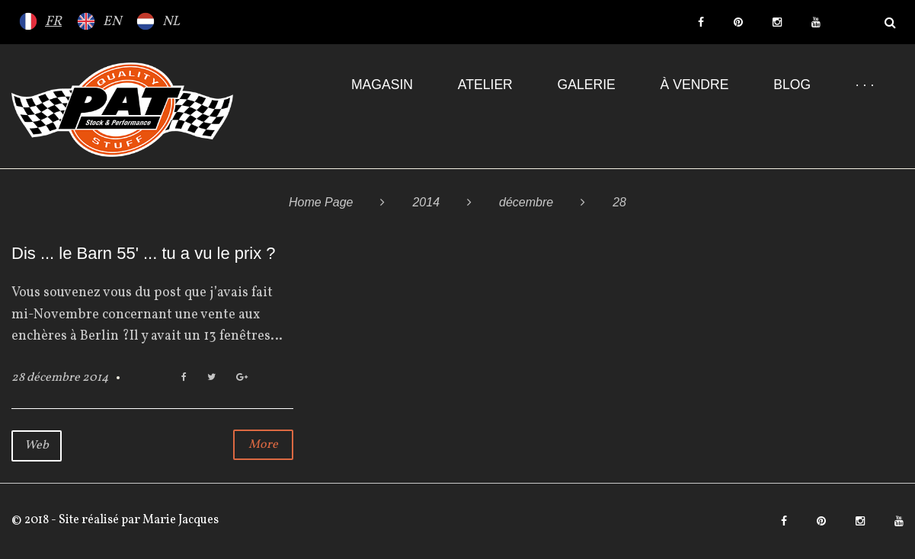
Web (36, 445)
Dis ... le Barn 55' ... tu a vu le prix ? (143, 253)
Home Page (321, 202)
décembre (526, 202)
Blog (792, 84)
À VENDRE (695, 84)
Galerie (587, 84)
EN (112, 21)
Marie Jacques (179, 520)
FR (53, 21)
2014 (426, 202)
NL (171, 21)
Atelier (485, 84)
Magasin (382, 84)
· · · (865, 84)
